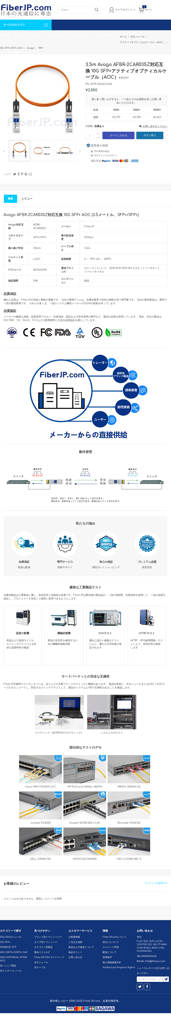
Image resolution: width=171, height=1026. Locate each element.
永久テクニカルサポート (106, 155)
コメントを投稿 (53, 898)
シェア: (7, 174)
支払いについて (111, 942)
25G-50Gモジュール (11, 937)
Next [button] (79, 151)
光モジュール (41, 962)
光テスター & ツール (11, 971)
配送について (109, 952)
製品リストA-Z (42, 952)
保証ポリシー (75, 952)
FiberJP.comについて (79, 35)
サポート (38, 35)
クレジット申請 (111, 947)
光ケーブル (40, 967)
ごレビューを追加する (155, 883)
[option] (19, 151)
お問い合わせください (153, 126)
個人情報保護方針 (112, 962)
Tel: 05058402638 (107, 35)
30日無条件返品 (101, 151)
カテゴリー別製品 (43, 947)
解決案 (6, 35)
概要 (10, 198)
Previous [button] (5, 151)
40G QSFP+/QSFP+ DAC (14, 952)
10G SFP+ (5, 942)
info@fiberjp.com (155, 961)
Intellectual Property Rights (119, 967)
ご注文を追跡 (75, 942)
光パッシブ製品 (8, 965)
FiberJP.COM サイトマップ (49, 957)
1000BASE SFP (8, 947)
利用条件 (107, 957)
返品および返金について (81, 947)
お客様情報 (74, 937)
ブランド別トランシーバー (48, 937)
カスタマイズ (21, 35)
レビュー (27, 198)
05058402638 (148, 956)
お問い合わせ (54, 35)
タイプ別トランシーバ (45, 942)
